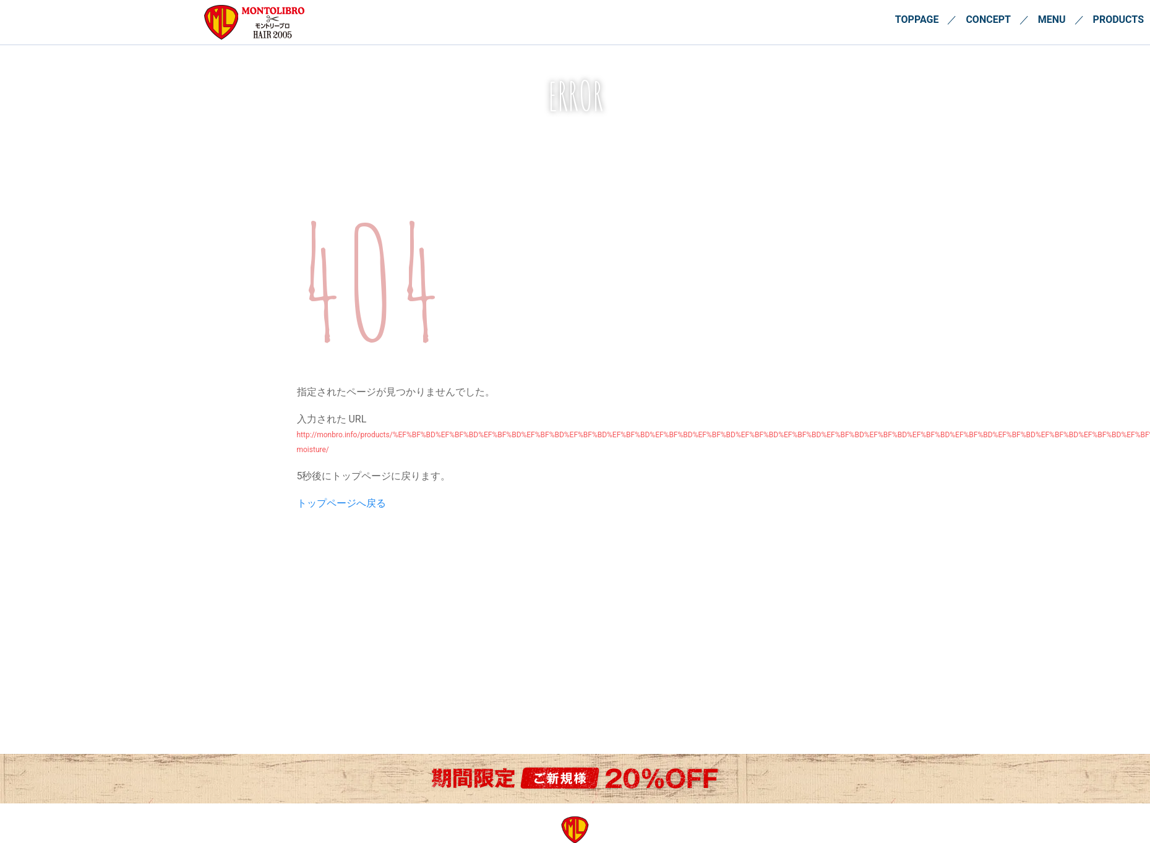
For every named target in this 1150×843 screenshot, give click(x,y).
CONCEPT (988, 19)
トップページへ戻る (341, 503)
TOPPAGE (917, 19)
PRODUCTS (1118, 19)
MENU (1052, 19)
